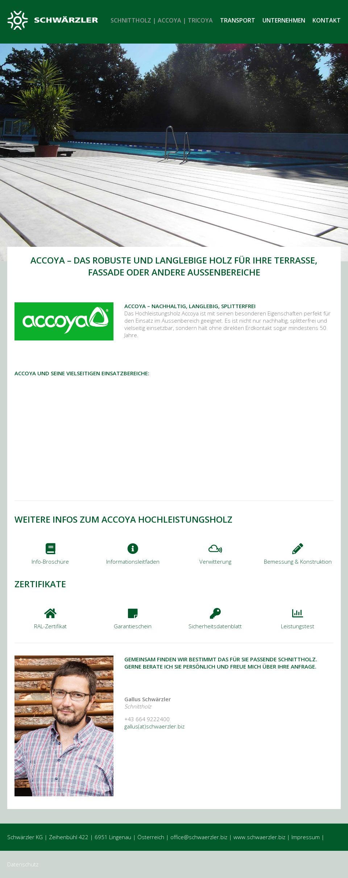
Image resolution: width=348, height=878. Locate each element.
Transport (237, 20)
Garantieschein (133, 626)
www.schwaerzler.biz (259, 837)
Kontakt (326, 20)
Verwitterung (215, 561)
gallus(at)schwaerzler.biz (154, 726)
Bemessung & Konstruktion (298, 561)
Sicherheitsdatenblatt (215, 626)
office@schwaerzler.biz (198, 837)
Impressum (305, 837)
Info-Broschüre (50, 561)
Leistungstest (297, 626)
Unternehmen (283, 20)
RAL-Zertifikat (50, 626)
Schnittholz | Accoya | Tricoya (162, 20)
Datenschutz (22, 864)
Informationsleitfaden (133, 561)
